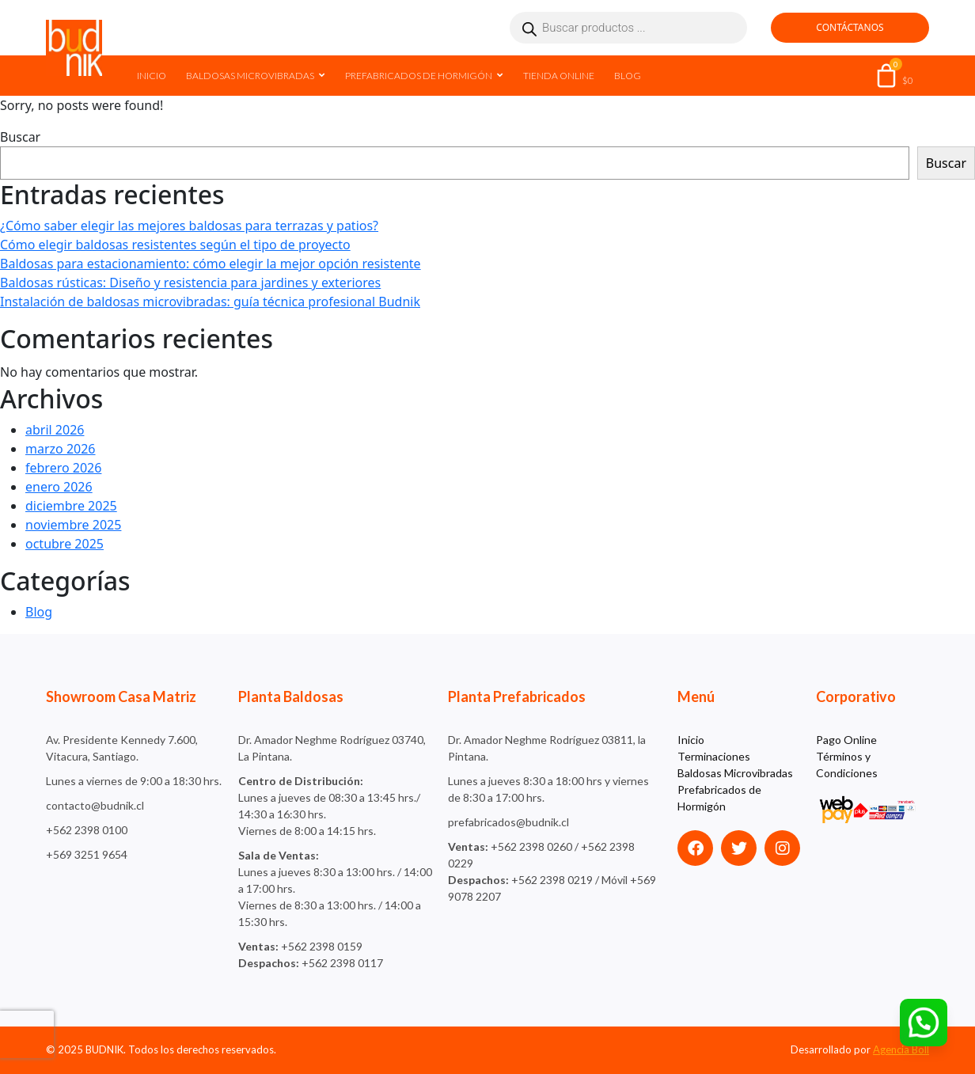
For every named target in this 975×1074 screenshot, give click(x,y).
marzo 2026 (60, 448)
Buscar (20, 137)
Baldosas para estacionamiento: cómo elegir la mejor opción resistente (210, 263)
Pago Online (846, 739)
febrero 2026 (63, 467)
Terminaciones (713, 756)
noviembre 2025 (73, 524)
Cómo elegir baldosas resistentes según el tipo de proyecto (175, 244)
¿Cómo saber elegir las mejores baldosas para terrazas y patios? (189, 225)
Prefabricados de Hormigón (418, 76)
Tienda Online (558, 76)
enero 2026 (59, 486)
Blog (627, 76)
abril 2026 (54, 429)
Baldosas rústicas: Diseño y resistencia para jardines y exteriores (190, 282)
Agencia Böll (901, 1049)
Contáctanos (849, 27)
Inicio (151, 76)
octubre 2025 (64, 543)
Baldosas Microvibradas (250, 76)
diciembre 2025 (71, 505)
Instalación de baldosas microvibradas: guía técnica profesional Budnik (210, 301)
